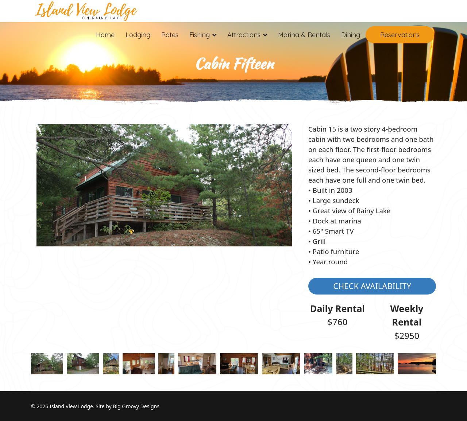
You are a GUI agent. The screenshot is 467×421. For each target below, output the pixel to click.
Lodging (138, 35)
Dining (350, 35)
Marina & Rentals (304, 35)
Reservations (400, 35)
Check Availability (372, 285)
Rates (169, 35)
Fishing (199, 35)
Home (105, 35)
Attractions (243, 35)
